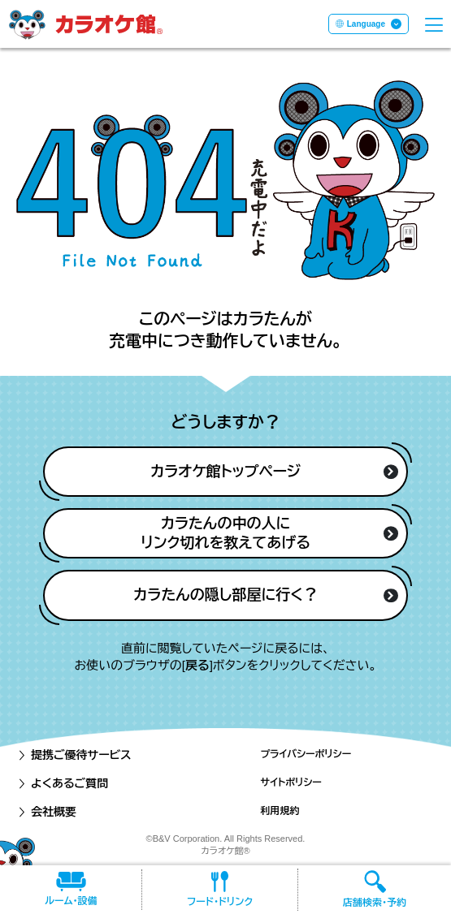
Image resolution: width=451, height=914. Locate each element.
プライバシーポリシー (305, 754)
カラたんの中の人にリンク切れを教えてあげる (269, 533)
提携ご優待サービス (74, 754)
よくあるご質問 (62, 783)
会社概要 (46, 811)
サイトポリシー (290, 782)
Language (366, 23)
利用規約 (279, 811)
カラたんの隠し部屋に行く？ (265, 595)
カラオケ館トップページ (274, 471)
